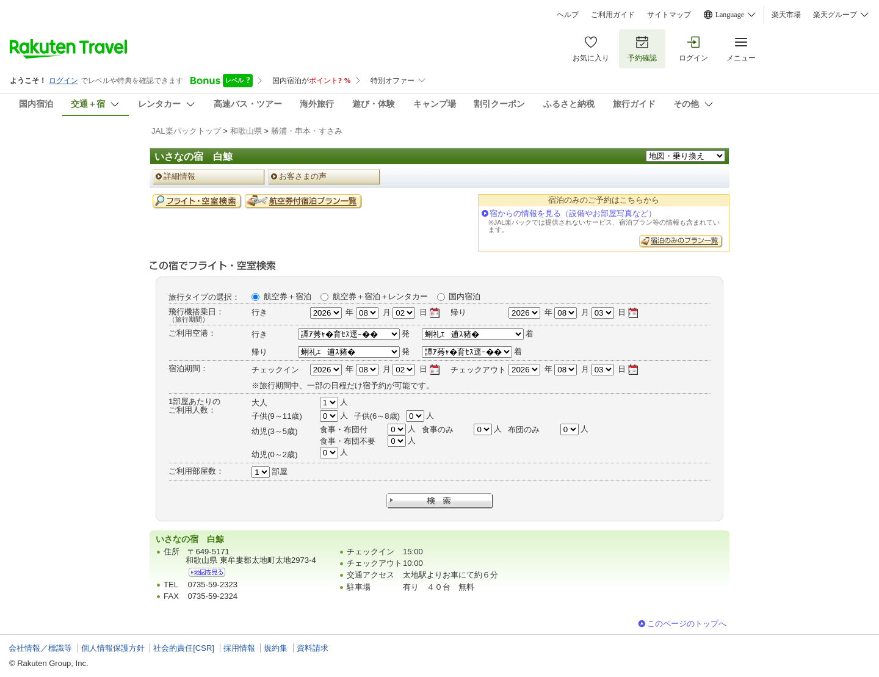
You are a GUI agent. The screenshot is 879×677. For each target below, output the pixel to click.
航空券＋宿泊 (287, 296)
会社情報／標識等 (40, 648)
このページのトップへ (686, 623)
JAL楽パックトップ (186, 131)
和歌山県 (246, 131)
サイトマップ (669, 14)
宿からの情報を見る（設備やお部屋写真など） (573, 213)
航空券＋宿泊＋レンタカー (380, 296)
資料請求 (312, 648)
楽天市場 (786, 14)
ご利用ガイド (613, 14)
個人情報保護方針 (113, 648)
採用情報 (239, 648)
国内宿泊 (464, 296)
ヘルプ (568, 14)
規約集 (276, 648)
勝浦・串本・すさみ (306, 131)
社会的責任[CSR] (183, 648)
